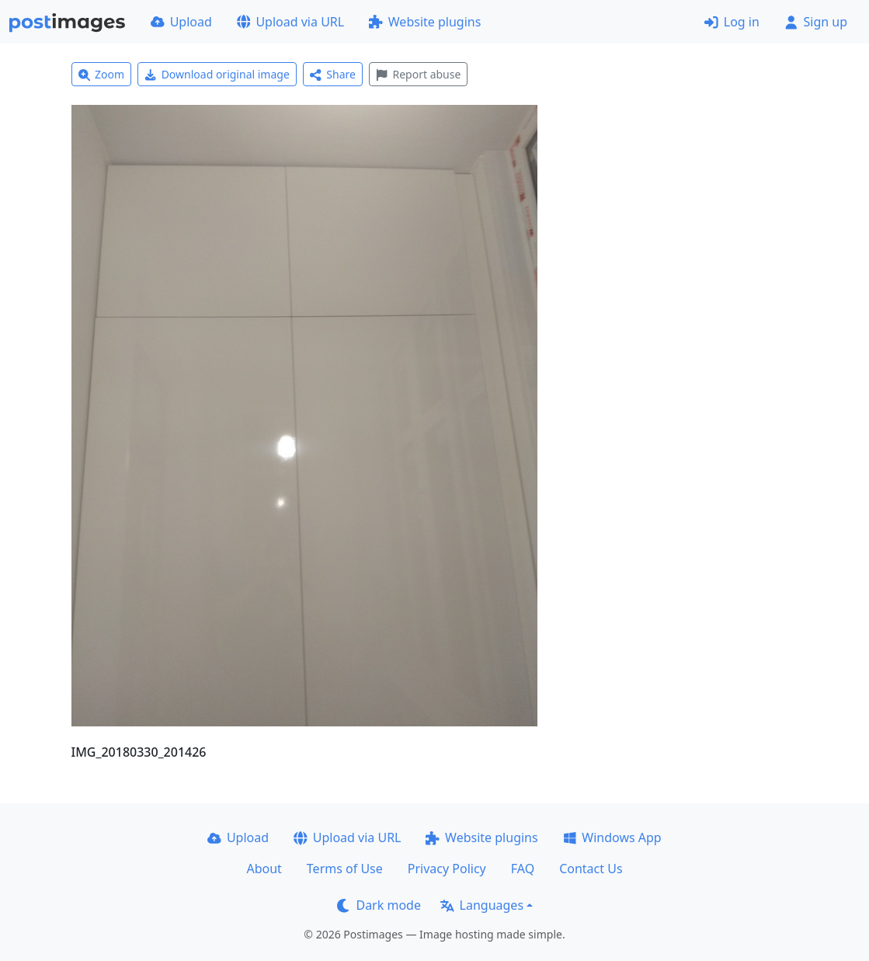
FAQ (522, 868)
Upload (181, 21)
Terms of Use (345, 868)
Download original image (217, 74)
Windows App (612, 837)
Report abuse (418, 74)
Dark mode (379, 905)
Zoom (101, 74)
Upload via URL (290, 21)
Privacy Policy (447, 868)
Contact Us (590, 868)
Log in (732, 21)
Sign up (815, 21)
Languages (481, 905)
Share (333, 74)
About (263, 868)
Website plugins (425, 21)
